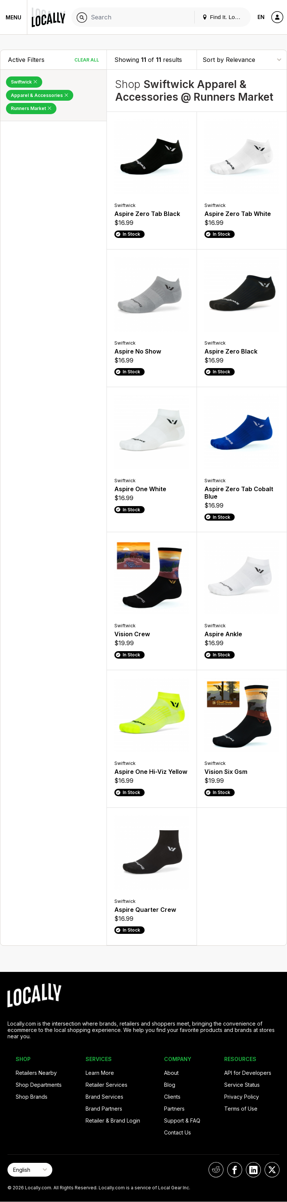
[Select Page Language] (29, 1170)
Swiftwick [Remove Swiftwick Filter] (24, 82)
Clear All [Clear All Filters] (86, 60)
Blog (169, 1085)
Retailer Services (106, 1085)
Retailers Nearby (36, 1073)
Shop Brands (31, 1096)
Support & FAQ (182, 1120)
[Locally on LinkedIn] (253, 1169)
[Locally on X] (272, 1169)
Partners (174, 1108)
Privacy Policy (241, 1096)
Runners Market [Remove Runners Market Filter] (31, 108)
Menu (13, 17)
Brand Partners (104, 1108)
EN (261, 17)
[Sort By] (242, 59)
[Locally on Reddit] (216, 1169)
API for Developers (247, 1073)
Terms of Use (240, 1108)
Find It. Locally (224, 17)
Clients (172, 1096)
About (171, 1073)
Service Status (242, 1085)
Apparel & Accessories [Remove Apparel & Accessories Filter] (39, 95)
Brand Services (104, 1096)
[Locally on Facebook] (234, 1169)
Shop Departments (39, 1085)
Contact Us (177, 1132)
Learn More (100, 1073)
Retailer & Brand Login (113, 1120)
